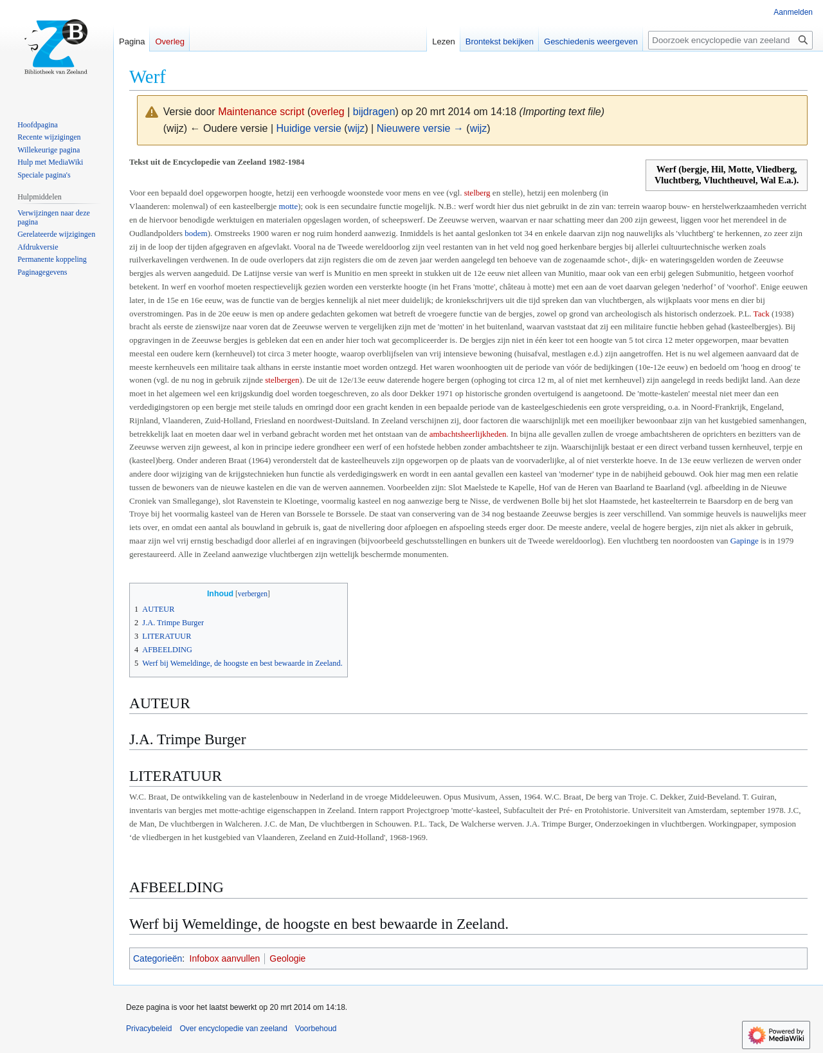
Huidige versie (308, 128)
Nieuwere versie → (420, 128)
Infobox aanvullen (225, 958)
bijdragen (374, 111)
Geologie (287, 958)
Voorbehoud (316, 1028)
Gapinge (744, 540)
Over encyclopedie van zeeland (233, 1028)
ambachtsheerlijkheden (468, 434)
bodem (196, 233)
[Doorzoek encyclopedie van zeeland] (730, 40)
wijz (356, 128)
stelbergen (282, 380)
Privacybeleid (149, 1028)
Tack (762, 313)
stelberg (477, 192)
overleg (327, 111)
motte (288, 206)
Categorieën (157, 958)
